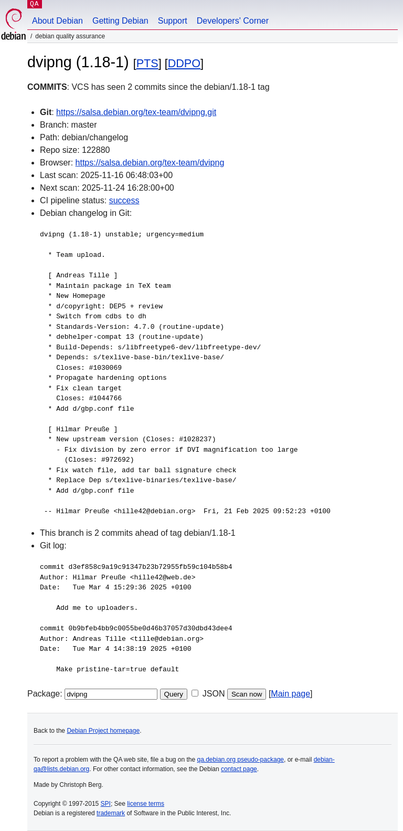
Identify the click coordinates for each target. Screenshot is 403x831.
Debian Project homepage (103, 730)
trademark (111, 813)
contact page (239, 769)
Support (172, 20)
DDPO (184, 63)
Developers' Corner (233, 20)
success (124, 200)
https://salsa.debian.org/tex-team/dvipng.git (136, 112)
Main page (290, 693)
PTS (147, 63)
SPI (106, 803)
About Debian (57, 20)
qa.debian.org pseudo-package (240, 759)
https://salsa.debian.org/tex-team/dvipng (150, 162)
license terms (145, 803)
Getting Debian (120, 20)
